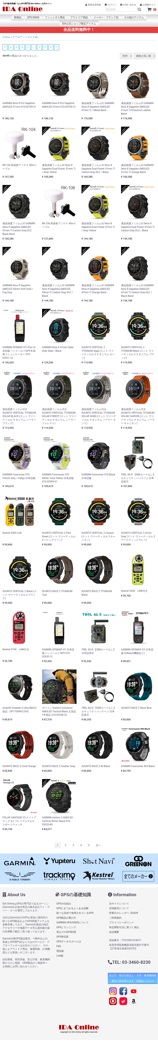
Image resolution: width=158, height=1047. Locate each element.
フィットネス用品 (55, 17)
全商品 (6, 36)
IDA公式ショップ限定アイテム (79, 23)
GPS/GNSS (33, 17)
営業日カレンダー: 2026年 (123, 912)
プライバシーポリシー (121, 922)
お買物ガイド (148, 4)
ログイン (110, 4)
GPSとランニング (66, 927)
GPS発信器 (62, 936)
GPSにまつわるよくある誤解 (72, 908)
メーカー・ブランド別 (105, 17)
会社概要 (114, 931)
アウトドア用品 (79, 17)
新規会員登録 (93, 4)
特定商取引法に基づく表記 (124, 927)
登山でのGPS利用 (66, 931)
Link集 (59, 955)
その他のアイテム (134, 17)
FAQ (58, 946)
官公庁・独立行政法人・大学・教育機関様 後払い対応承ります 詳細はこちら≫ (132, 978)
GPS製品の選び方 (66, 917)
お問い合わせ (128, 4)
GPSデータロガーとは (68, 941)
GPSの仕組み (63, 903)
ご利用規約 (115, 917)
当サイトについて (119, 903)
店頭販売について (119, 908)
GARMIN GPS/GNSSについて (72, 922)
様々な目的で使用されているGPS (75, 912)
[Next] (98, 845)
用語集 (60, 951)
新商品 (18, 17)
